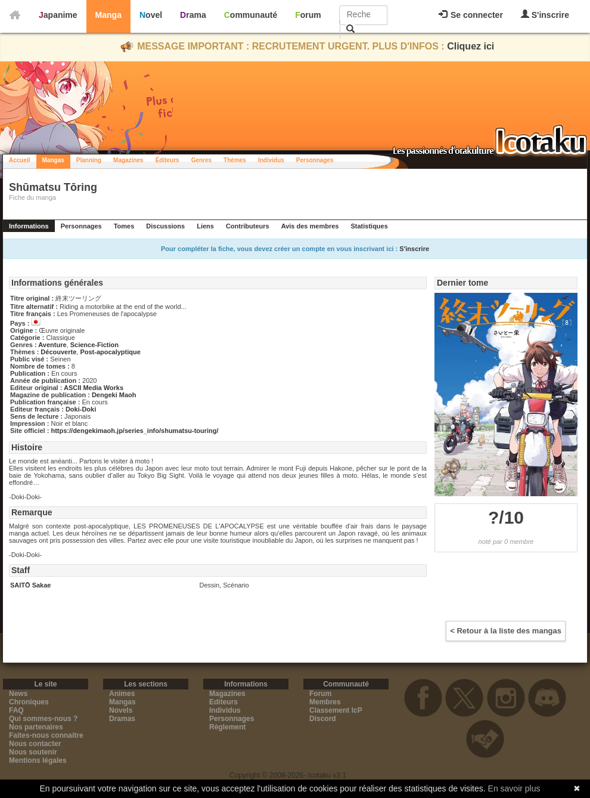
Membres (325, 702)
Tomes (124, 226)
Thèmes (234, 160)
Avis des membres (310, 226)
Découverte (58, 351)
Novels (120, 710)
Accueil (19, 160)
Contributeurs (247, 226)
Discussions (165, 226)
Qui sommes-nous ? (43, 719)
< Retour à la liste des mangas (505, 630)
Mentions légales (38, 760)
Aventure (52, 344)
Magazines (128, 160)
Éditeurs (167, 160)
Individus (271, 160)
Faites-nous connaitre (46, 735)
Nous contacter (35, 744)
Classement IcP (335, 710)
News (18, 693)
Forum (308, 15)
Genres (201, 160)
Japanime (58, 15)
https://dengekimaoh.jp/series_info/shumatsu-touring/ (134, 430)
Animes (122, 693)
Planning (88, 160)
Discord (322, 719)
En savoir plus (514, 788)
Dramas (122, 719)
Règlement (227, 727)
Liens (205, 226)
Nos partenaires (36, 727)
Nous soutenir (33, 752)
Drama (193, 15)
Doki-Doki (81, 409)
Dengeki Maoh (114, 394)
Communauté (250, 15)
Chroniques (29, 702)
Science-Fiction (94, 344)
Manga (108, 15)
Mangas (53, 160)
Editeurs (223, 702)
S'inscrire (545, 15)
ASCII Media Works (93, 387)
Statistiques (368, 226)
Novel (150, 15)
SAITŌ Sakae (30, 585)
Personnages (315, 160)
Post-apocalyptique (110, 351)
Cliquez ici (470, 46)
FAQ (16, 710)
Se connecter (471, 15)
